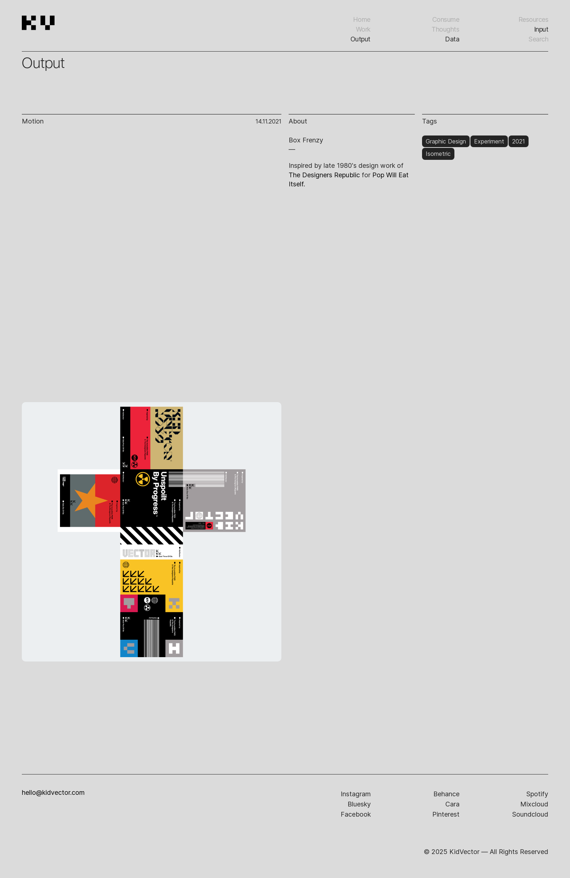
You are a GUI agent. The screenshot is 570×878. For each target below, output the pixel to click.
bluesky (359, 804)
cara (452, 804)
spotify (537, 794)
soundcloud (530, 814)
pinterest (445, 814)
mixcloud (534, 804)
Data (452, 39)
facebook (356, 814)
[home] (63, 33)
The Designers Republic (324, 175)
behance (446, 794)
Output (360, 39)
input (541, 29)
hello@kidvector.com (53, 792)
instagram (356, 794)
